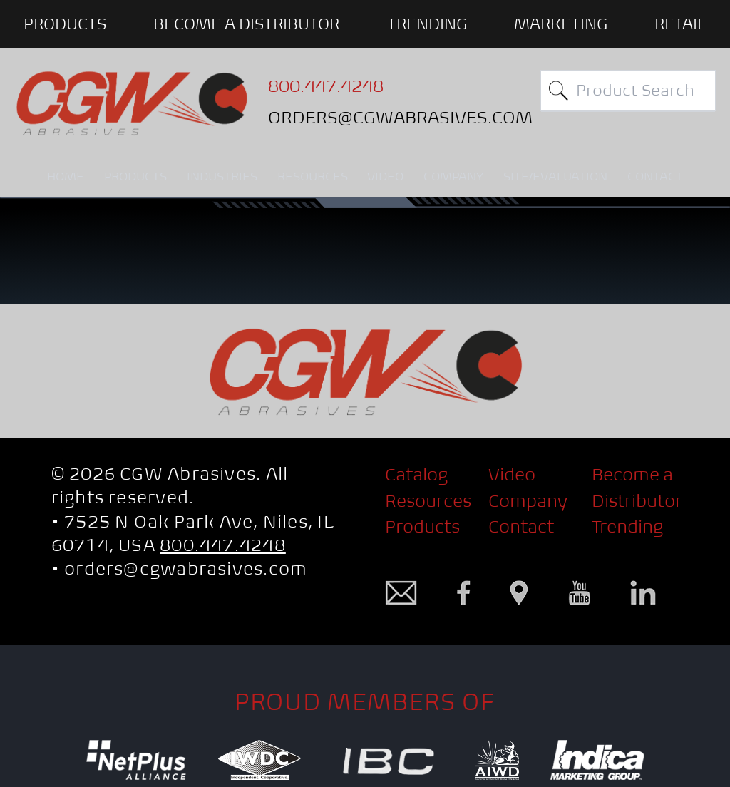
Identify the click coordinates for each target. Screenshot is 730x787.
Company (527, 501)
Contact (521, 526)
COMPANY (453, 176)
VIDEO (385, 176)
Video (511, 474)
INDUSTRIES (222, 176)
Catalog (416, 474)
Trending (427, 24)
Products (422, 526)
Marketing (560, 24)
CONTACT (655, 176)
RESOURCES (312, 176)
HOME (65, 176)
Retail (680, 24)
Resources (428, 501)
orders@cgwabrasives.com (185, 568)
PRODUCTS (65, 24)
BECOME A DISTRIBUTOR (246, 24)
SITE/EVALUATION (555, 176)
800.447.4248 (223, 545)
